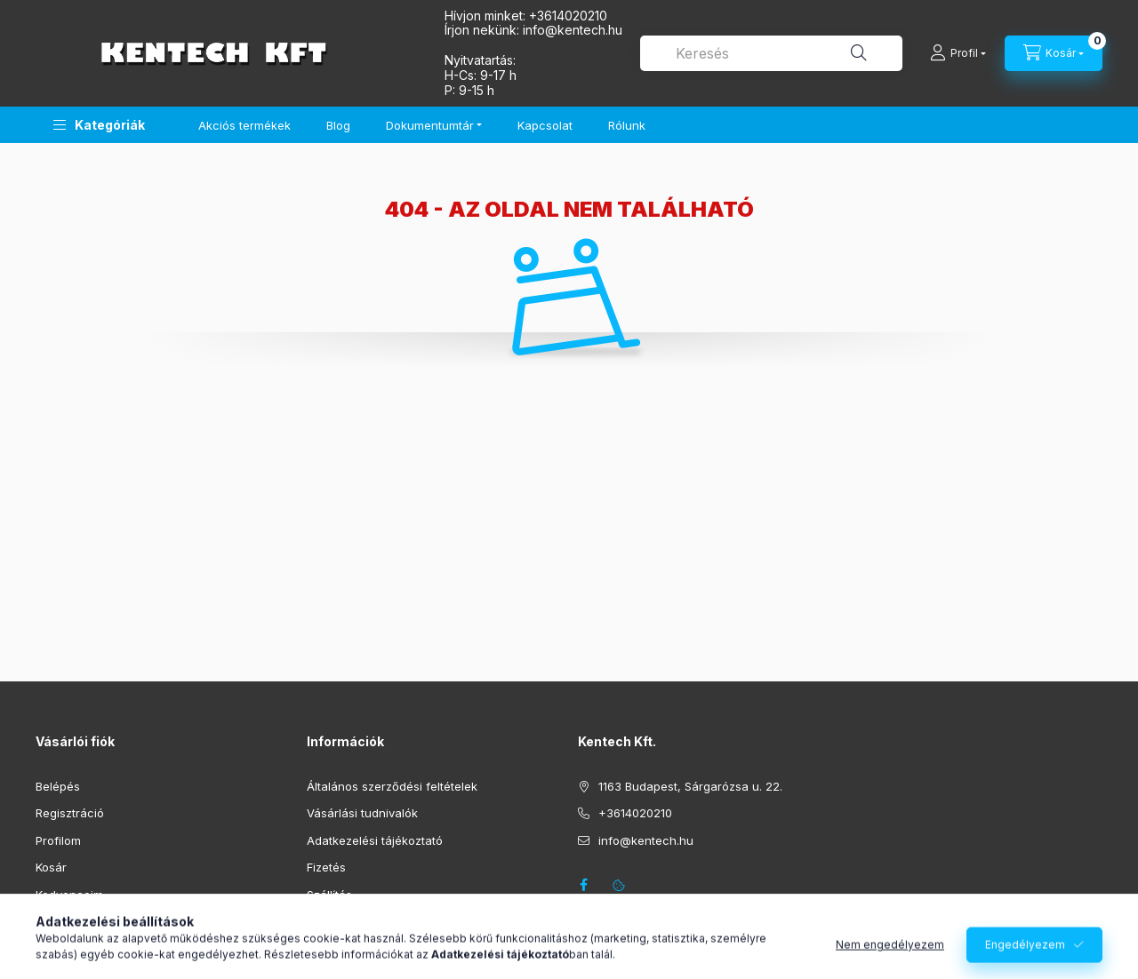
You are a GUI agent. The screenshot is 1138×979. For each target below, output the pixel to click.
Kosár (51, 867)
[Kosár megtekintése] (1053, 53)
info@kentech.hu (645, 840)
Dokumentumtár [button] (430, 125)
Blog (338, 125)
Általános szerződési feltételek (392, 786)
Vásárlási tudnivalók (362, 813)
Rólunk (626, 125)
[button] (99, 125)
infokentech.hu (572, 29)
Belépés (58, 786)
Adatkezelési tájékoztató (375, 840)
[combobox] (771, 53)
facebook (583, 885)
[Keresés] (859, 53)
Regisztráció (70, 813)
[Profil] (958, 53)
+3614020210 (568, 15)
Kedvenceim (69, 894)
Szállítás (329, 894)
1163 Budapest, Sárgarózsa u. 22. (690, 786)
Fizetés (326, 867)
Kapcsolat (545, 125)
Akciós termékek (244, 125)
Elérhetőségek (346, 921)
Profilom (58, 840)
